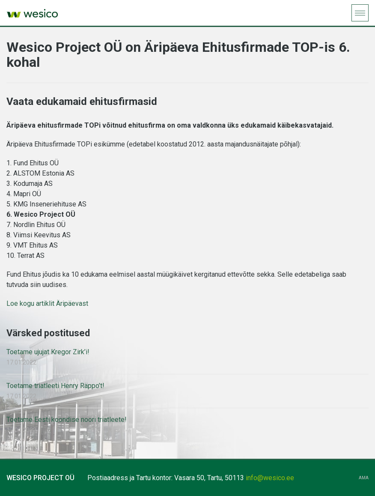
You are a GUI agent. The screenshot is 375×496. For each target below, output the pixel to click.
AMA (364, 478)
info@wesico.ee (270, 478)
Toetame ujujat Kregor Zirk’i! (47, 352)
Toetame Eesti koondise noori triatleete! (66, 419)
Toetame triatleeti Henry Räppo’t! (55, 386)
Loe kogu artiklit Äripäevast (47, 303)
